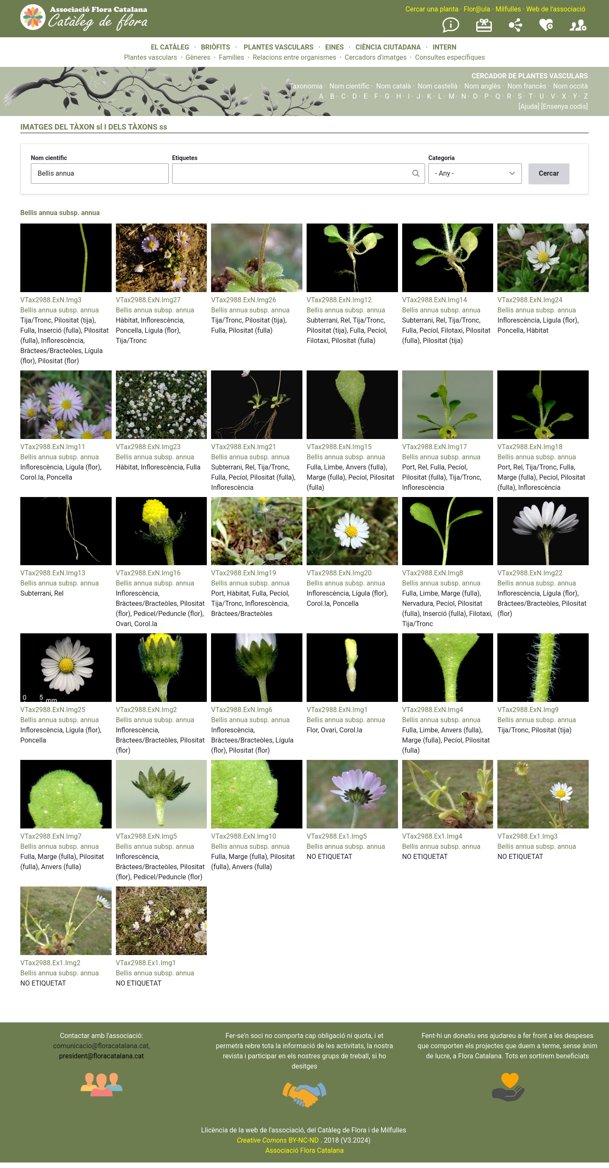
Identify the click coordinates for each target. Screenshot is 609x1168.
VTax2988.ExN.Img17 (434, 447)
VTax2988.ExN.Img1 (337, 710)
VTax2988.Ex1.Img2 (50, 963)
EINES (334, 47)
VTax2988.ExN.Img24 (529, 300)
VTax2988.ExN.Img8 (433, 573)
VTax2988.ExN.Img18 (529, 447)
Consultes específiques (450, 57)
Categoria (441, 158)
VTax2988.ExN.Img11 (52, 447)
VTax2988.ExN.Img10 (243, 836)
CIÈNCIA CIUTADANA (388, 47)
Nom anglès (482, 86)
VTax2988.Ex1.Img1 (146, 963)
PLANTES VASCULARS (278, 47)
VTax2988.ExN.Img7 (51, 836)
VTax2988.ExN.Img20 (339, 573)
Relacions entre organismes (294, 57)
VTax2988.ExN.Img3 (51, 300)
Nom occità (570, 86)
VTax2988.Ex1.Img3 (527, 836)
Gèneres (198, 57)
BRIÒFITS (216, 47)
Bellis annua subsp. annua (60, 213)
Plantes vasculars (150, 57)
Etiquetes (185, 158)
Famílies (231, 57)
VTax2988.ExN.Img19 (243, 573)
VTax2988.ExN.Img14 (434, 300)
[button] (66, 290)
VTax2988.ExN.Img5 (146, 836)
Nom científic (349, 86)
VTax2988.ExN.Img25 (52, 710)
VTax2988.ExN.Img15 (339, 447)
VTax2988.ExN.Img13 (52, 573)
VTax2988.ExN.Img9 (528, 710)
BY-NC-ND (278, 1140)
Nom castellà (438, 86)
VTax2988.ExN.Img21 (243, 447)
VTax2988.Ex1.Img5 (337, 836)
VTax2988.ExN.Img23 (148, 447)
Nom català (393, 86)
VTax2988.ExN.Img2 (146, 710)
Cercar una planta (432, 9)
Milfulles (508, 9)
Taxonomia (306, 86)
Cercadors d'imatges (375, 57)
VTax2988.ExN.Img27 (148, 300)
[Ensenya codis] (563, 106)
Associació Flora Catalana (304, 1150)
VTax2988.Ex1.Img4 (432, 836)
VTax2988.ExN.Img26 (243, 300)
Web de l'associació (555, 9)
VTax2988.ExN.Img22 (529, 573)
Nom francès (527, 86)
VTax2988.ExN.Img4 (433, 710)
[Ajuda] (528, 106)
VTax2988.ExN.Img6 (241, 710)
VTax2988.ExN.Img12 (339, 300)
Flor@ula (477, 9)
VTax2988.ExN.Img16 (148, 573)
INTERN (444, 47)
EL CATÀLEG (170, 47)
